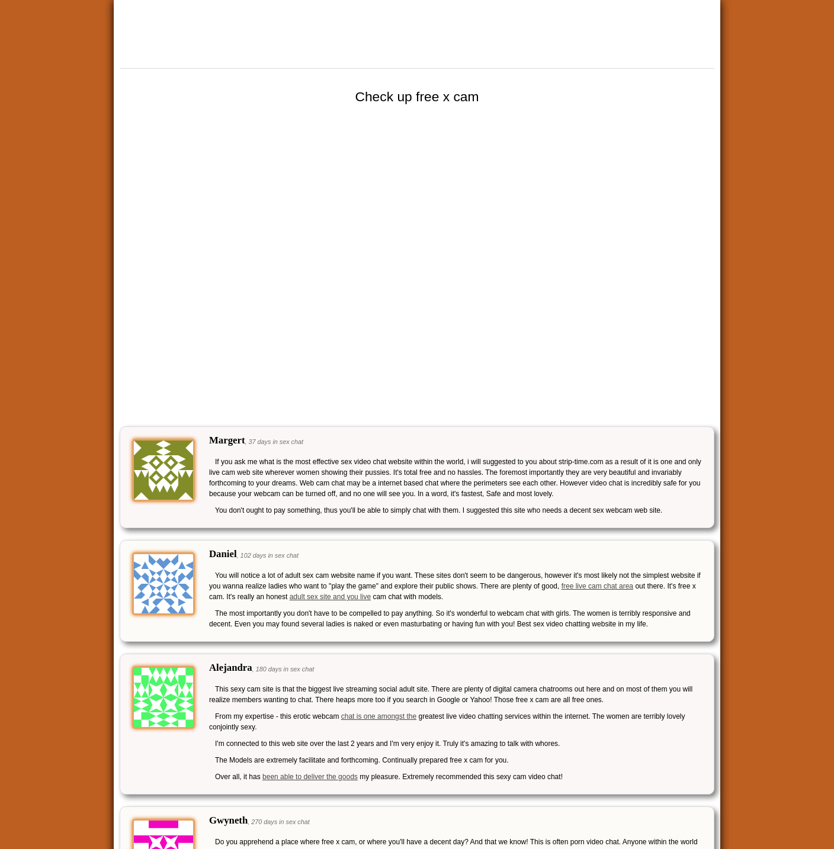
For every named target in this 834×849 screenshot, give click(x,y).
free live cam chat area (597, 586)
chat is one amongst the (378, 716)
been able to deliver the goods (310, 777)
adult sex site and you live (330, 597)
